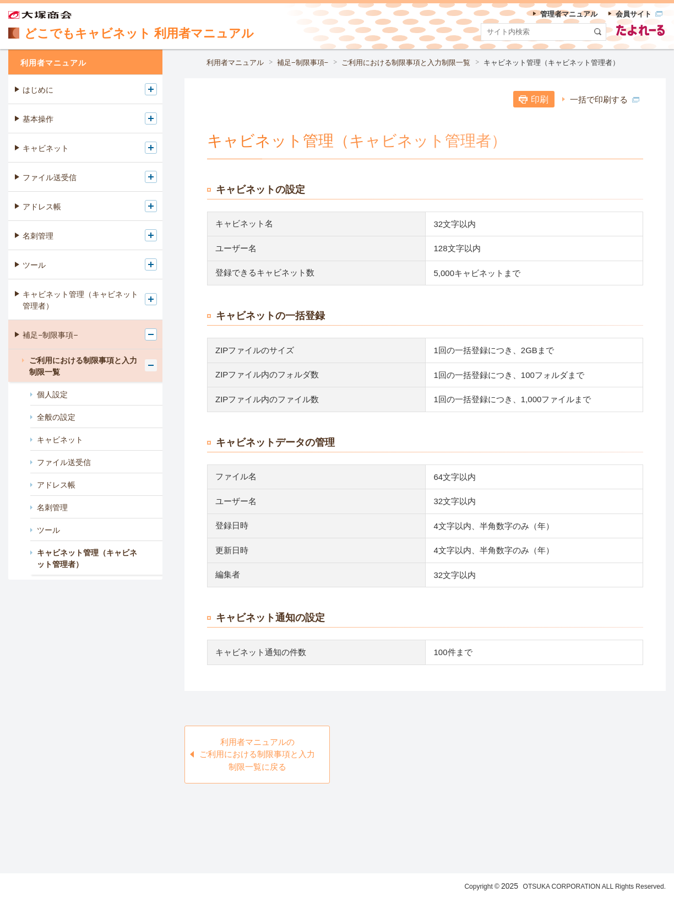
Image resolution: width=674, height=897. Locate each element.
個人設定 (52, 394)
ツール (34, 265)
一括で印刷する (604, 99)
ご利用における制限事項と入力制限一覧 (405, 62)
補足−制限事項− (302, 62)
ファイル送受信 (50, 177)
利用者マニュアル (235, 62)
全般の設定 (56, 417)
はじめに (38, 89)
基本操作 (38, 119)
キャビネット (46, 148)
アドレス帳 (42, 206)
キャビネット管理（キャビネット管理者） (551, 62)
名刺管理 (38, 235)
